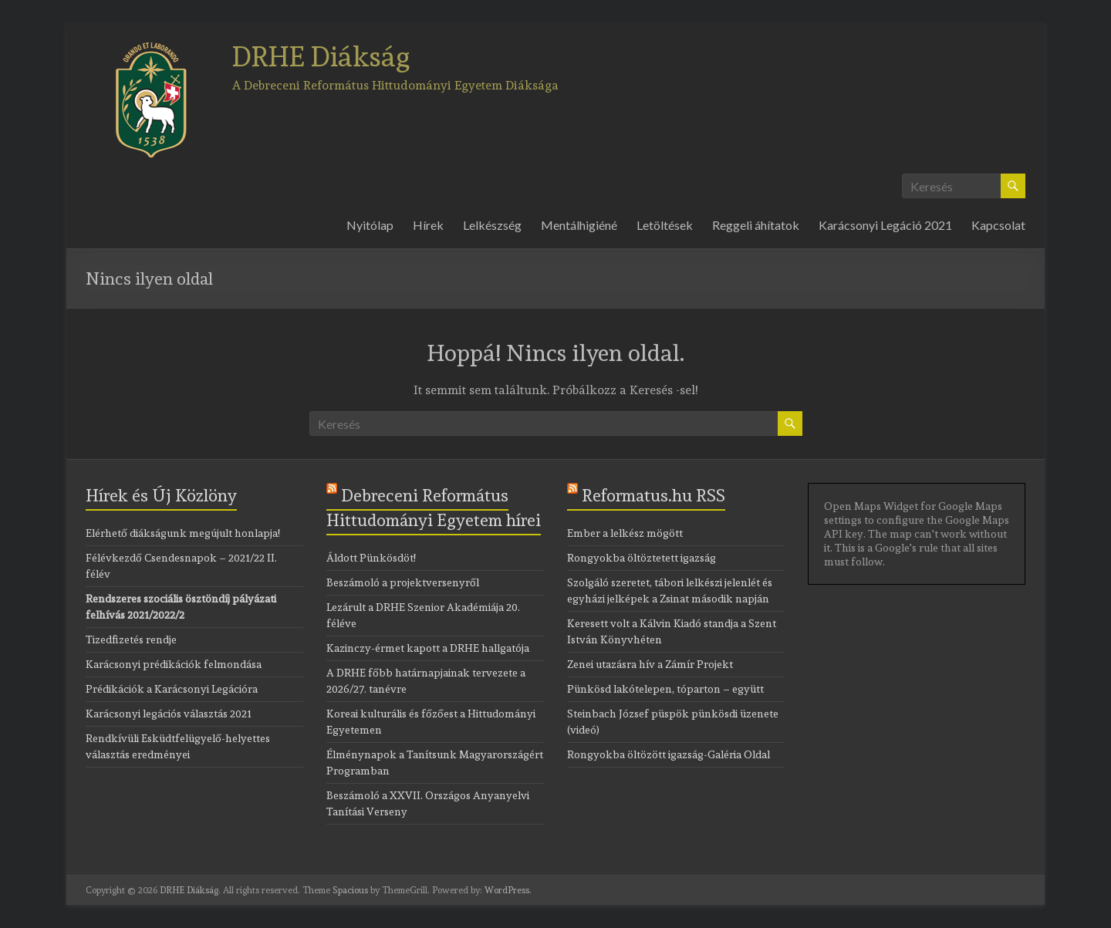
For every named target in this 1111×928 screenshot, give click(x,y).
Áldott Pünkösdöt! (371, 558)
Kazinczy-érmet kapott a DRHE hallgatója (427, 648)
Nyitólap (369, 225)
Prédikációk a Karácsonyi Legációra (172, 689)
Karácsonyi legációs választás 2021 (169, 713)
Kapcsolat (998, 225)
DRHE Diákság (321, 56)
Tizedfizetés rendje (131, 639)
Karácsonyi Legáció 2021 (885, 225)
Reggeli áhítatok (755, 225)
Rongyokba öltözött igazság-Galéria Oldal (668, 754)
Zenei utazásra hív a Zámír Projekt (650, 664)
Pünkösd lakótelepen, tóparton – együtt (665, 689)
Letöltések (665, 225)
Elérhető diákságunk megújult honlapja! (183, 533)
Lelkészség (492, 225)
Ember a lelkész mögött (625, 533)
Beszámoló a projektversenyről (402, 582)
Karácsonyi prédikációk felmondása (174, 664)
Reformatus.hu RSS (653, 495)
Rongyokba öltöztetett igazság (641, 558)
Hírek (428, 225)
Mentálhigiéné (579, 225)
